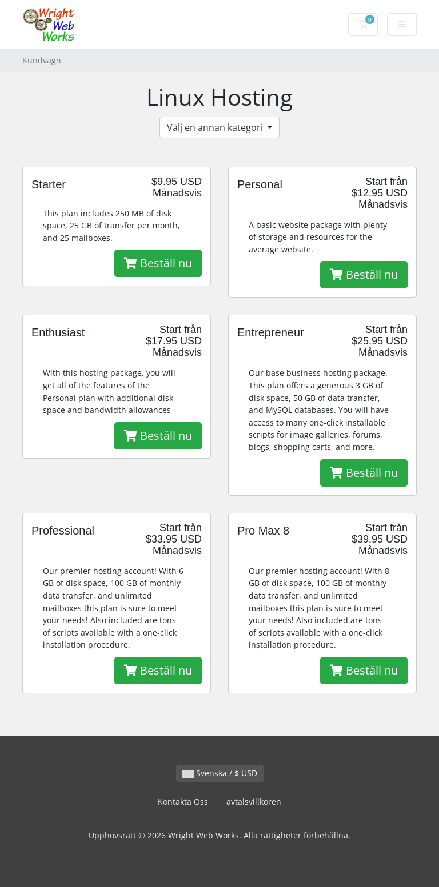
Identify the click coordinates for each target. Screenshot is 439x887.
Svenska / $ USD (219, 773)
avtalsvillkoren (253, 801)
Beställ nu (158, 263)
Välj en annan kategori (216, 127)
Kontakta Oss (183, 801)
